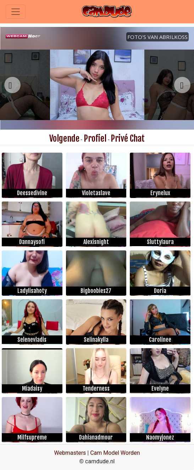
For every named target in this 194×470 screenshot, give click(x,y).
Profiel (95, 138)
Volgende (64, 138)
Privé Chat (128, 138)
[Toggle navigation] (16, 12)
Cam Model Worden (115, 452)
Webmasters (70, 452)
